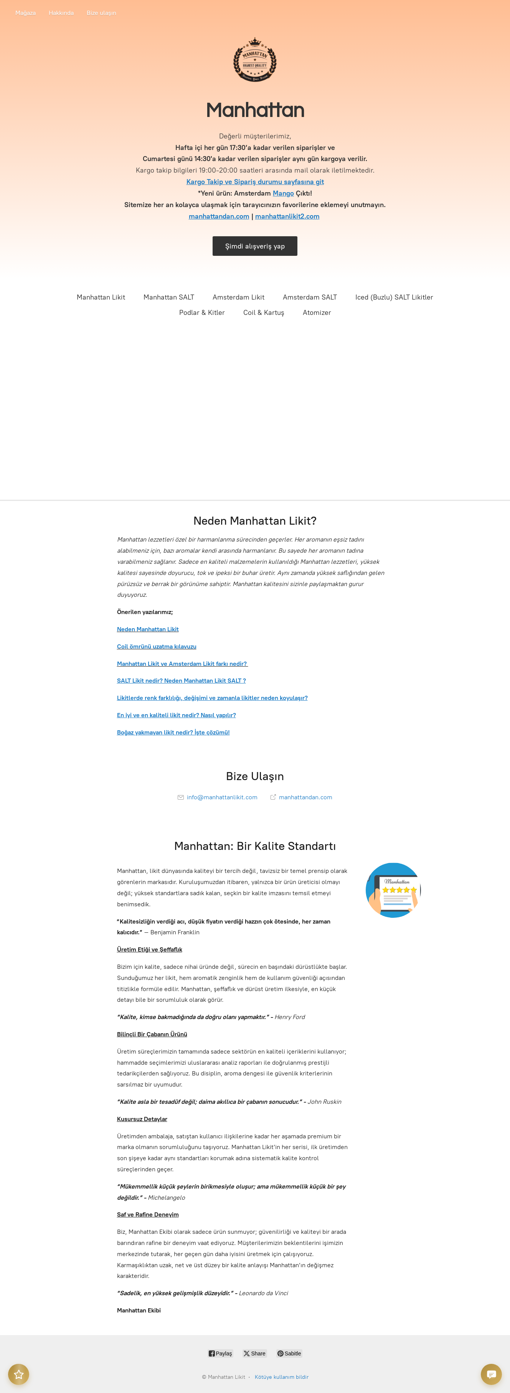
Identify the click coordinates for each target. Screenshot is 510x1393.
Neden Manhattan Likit (148, 629)
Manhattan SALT (169, 297)
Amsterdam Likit (238, 297)
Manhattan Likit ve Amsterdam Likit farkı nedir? (182, 663)
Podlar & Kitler (202, 312)
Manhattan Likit (101, 297)
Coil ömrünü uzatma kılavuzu (156, 646)
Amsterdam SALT (310, 297)
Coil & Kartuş (263, 312)
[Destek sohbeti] (491, 1374)
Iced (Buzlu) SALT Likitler (394, 297)
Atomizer (317, 312)
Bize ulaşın (101, 12)
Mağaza (25, 12)
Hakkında (61, 12)
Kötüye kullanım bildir (282, 1377)
